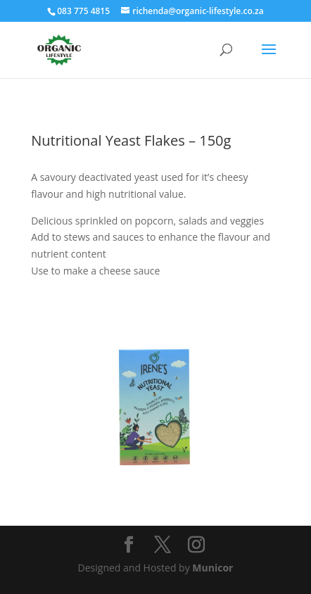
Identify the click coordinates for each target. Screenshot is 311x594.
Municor (212, 567)
